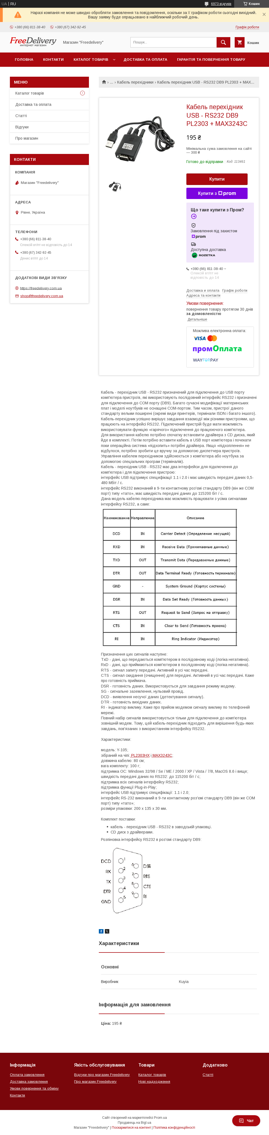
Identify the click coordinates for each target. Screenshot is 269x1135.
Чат (246, 1120)
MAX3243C (162, 755)
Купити (217, 179)
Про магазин (26, 138)
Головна (24, 59)
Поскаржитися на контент (131, 1128)
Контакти (53, 59)
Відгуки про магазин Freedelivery (102, 1075)
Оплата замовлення (27, 1075)
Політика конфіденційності (174, 1128)
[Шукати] (223, 42)
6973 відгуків (221, 4)
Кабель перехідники (135, 82)
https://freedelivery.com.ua (41, 288)
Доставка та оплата (145, 59)
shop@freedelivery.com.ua (41, 296)
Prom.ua (160, 1118)
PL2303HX (140, 755)
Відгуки (22, 127)
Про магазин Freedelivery (95, 1081)
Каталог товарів (91, 59)
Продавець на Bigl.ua (134, 1123)
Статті (21, 116)
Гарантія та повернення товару (211, 59)
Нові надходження (154, 1081)
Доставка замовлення (29, 1081)
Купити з (217, 193)
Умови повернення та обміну (34, 1088)
